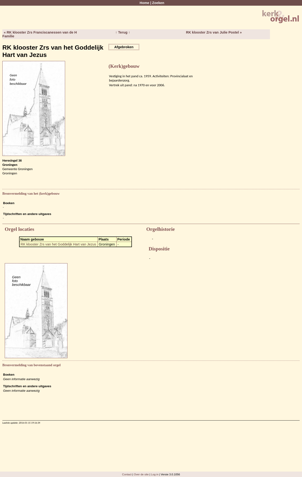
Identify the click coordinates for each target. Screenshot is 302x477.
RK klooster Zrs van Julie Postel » (214, 32)
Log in (155, 474)
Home (144, 3)
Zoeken (158, 3)
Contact (126, 474)
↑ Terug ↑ (122, 32)
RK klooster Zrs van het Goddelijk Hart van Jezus (58, 244)
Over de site (141, 474)
